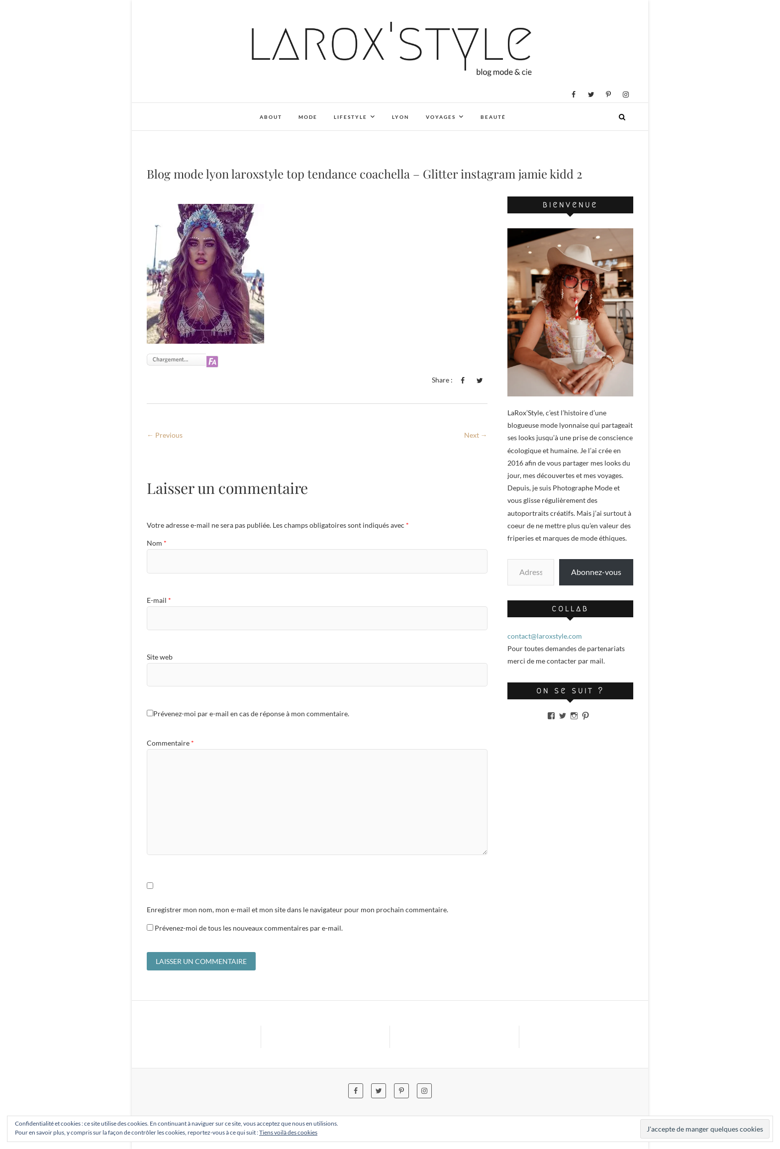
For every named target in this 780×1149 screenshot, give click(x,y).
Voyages (441, 117)
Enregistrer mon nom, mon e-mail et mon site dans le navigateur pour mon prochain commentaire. (297, 909)
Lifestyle (350, 117)
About (271, 117)
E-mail (159, 600)
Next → (476, 435)
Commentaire (170, 743)
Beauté (493, 117)
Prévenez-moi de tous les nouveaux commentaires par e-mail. (249, 928)
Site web (160, 657)
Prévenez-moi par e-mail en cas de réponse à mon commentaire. (248, 713)
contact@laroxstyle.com (544, 636)
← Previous (165, 435)
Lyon (400, 117)
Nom (157, 543)
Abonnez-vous (596, 571)
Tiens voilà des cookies (288, 1132)
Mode (307, 117)
